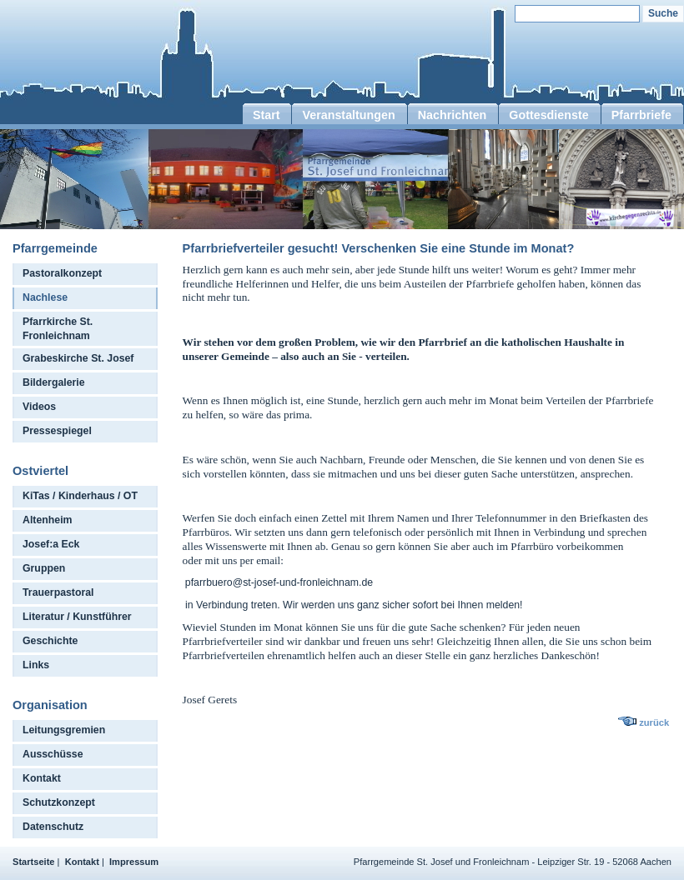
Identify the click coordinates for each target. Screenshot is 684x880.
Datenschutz (53, 826)
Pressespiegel (57, 431)
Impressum (133, 862)
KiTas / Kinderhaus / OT (80, 496)
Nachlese (45, 297)
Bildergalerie (54, 382)
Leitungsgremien (64, 730)
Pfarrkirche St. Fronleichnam (58, 329)
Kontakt (42, 778)
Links (36, 665)
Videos (39, 406)
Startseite (34, 862)
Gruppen (44, 568)
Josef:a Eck (51, 544)
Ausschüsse (53, 754)
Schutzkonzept (59, 802)
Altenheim (48, 520)
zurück (654, 723)
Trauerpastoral (58, 592)
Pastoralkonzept (62, 273)
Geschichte (50, 641)
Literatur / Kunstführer (77, 616)
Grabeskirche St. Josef (78, 358)
